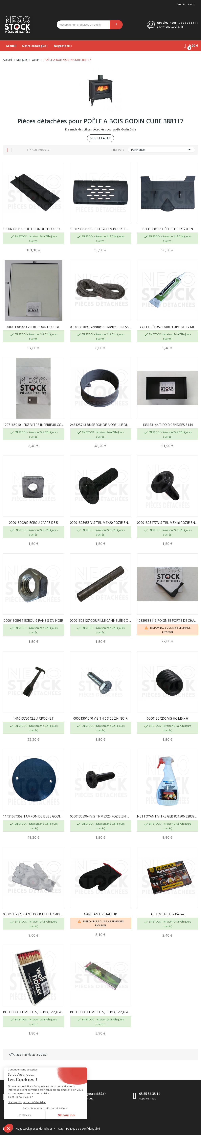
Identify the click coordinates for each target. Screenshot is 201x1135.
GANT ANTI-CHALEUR (100, 914)
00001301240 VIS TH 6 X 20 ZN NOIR (100, 718)
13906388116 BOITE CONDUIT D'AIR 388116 (33, 229)
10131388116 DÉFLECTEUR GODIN (167, 229)
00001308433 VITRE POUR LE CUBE (33, 327)
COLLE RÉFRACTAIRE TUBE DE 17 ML (167, 327)
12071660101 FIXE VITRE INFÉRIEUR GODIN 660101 (33, 425)
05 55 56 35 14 (188, 22)
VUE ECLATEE (100, 138)
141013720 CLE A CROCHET (33, 718)
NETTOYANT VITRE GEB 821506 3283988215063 (167, 816)
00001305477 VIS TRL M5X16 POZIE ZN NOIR (167, 523)
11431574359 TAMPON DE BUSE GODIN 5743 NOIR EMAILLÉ (33, 816)
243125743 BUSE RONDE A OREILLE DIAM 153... (100, 425)
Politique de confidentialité (83, 1128)
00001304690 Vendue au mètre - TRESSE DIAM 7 (100, 327)
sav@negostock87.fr (170, 26)
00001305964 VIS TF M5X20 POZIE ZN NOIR (100, 816)
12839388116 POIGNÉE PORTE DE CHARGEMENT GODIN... (167, 621)
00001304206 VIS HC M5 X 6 (167, 718)
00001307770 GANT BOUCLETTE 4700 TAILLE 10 (33, 914)
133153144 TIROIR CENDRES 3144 (167, 425)
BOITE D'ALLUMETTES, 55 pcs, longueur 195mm (100, 1012)
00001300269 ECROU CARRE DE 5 (33, 523)
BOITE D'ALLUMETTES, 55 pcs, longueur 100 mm (33, 1012)
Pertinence (161, 149)
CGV (60, 1128)
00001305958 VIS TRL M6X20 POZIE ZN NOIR (100, 523)
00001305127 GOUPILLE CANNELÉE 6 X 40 (100, 621)
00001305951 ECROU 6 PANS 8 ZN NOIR (33, 621)
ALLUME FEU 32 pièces (167, 914)
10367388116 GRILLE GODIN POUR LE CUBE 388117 (100, 229)
